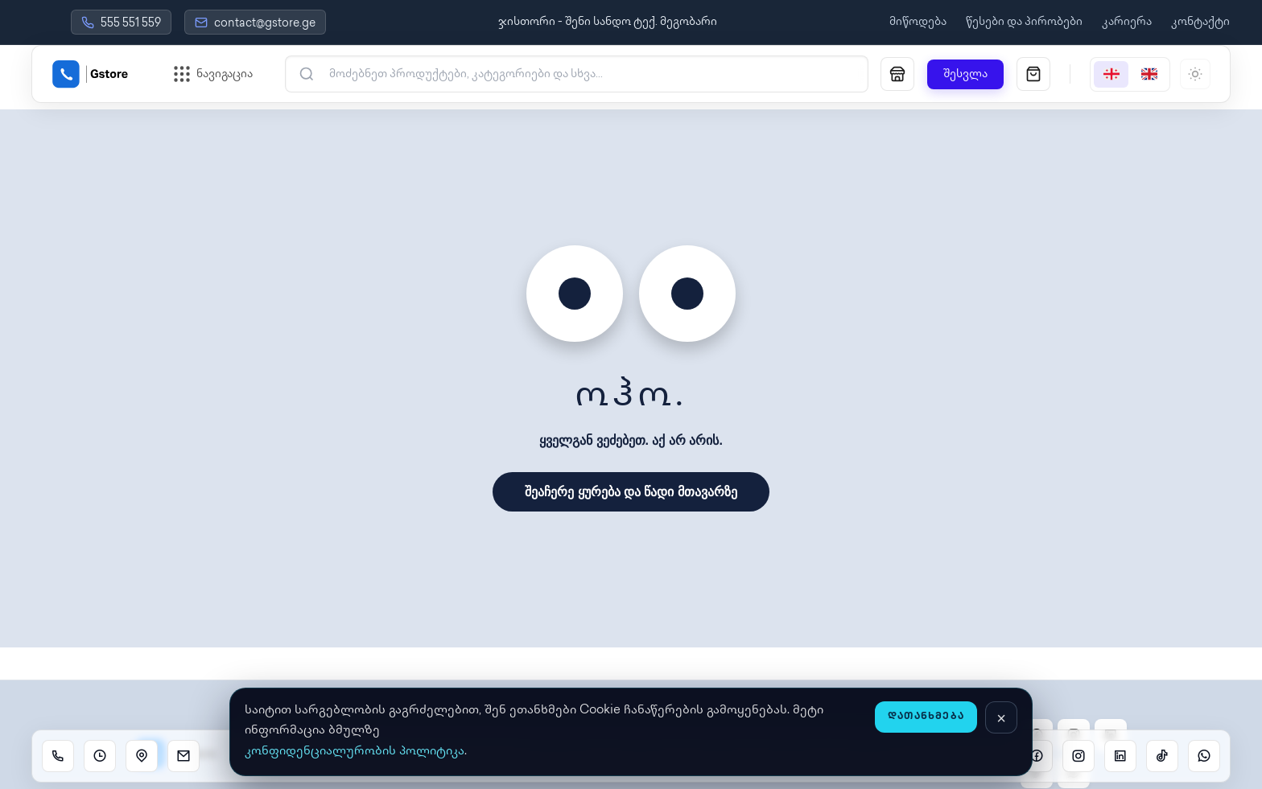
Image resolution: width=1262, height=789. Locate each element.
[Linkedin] (1120, 756)
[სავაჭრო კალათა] (1033, 74)
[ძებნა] (587, 74)
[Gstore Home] (90, 74)
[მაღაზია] (897, 74)
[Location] (142, 756)
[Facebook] (1037, 756)
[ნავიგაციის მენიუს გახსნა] (213, 74)
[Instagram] (1078, 756)
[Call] (58, 756)
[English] (1149, 74)
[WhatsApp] (1204, 756)
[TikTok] (1162, 756)
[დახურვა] (1001, 717)
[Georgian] (1111, 74)
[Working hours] (100, 756)
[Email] (183, 756)
